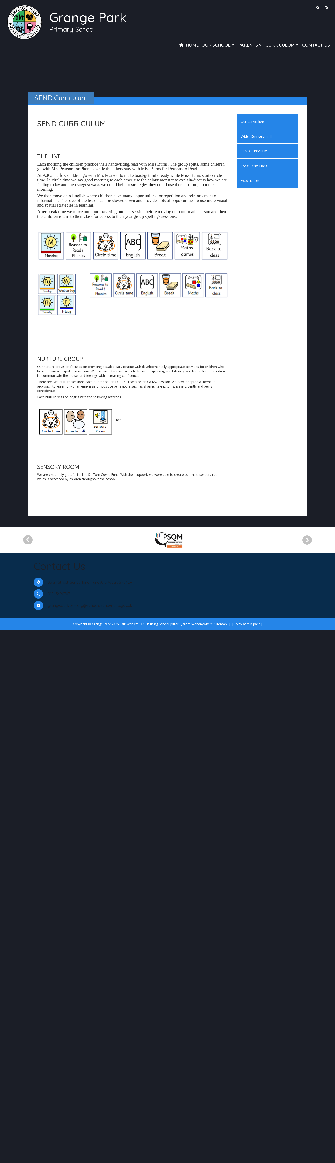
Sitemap (220, 1157)
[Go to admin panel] (247, 1157)
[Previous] (28, 1073)
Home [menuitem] (192, 45)
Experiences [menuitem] (250, 180)
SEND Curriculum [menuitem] (254, 151)
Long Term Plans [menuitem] (254, 165)
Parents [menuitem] (250, 45)
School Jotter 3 (170, 1157)
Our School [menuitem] (218, 45)
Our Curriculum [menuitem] (252, 121)
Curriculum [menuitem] (282, 45)
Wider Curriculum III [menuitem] (256, 136)
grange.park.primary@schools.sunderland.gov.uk (90, 1138)
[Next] (308, 1073)
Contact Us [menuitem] (316, 45)
